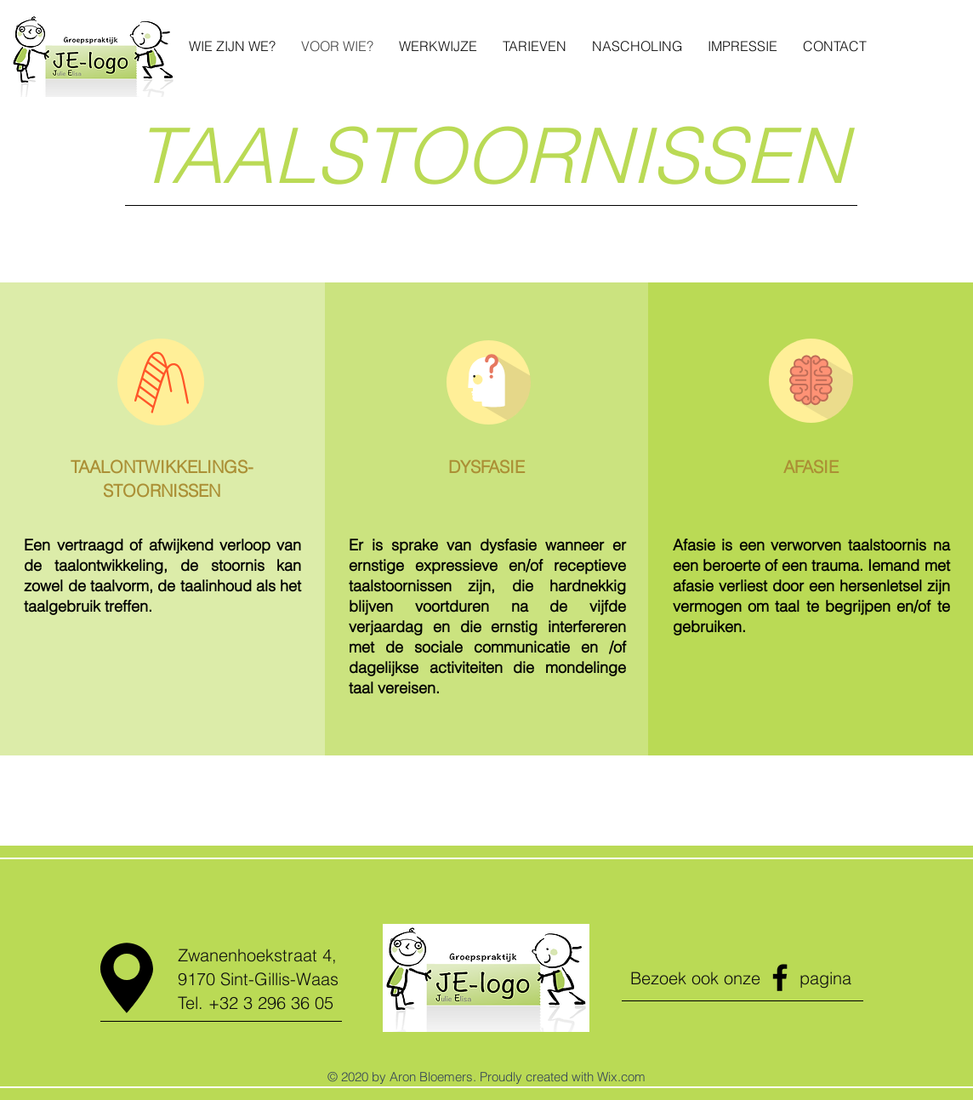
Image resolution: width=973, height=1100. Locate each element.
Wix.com (621, 1077)
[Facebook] (780, 977)
